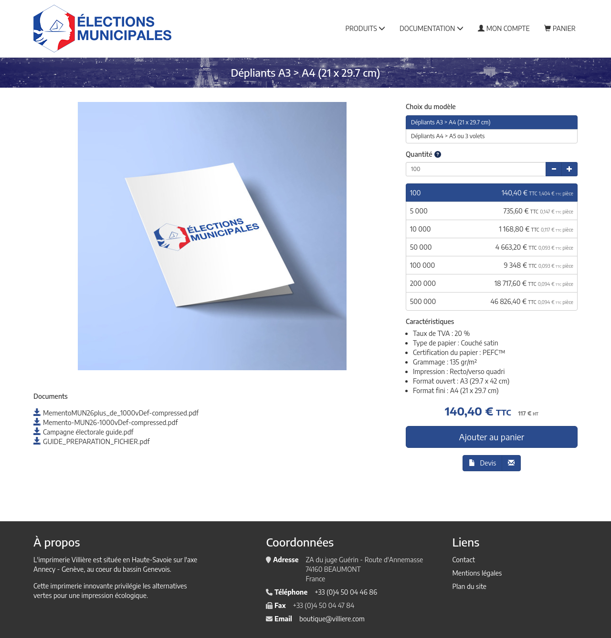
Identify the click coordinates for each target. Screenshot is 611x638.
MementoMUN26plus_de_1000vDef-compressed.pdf (116, 413)
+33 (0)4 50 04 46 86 (346, 592)
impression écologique (114, 595)
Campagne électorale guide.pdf (83, 432)
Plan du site (469, 586)
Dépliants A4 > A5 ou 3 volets (448, 136)
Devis (482, 463)
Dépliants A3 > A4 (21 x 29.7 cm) (450, 122)
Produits (365, 28)
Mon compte (504, 28)
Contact (463, 560)
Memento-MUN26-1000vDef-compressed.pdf (105, 422)
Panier (560, 28)
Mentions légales (477, 573)
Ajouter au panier (492, 436)
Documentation (432, 28)
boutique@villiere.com (332, 619)
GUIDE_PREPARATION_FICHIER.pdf (91, 441)
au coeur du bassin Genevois (128, 569)
